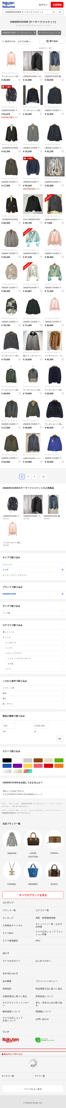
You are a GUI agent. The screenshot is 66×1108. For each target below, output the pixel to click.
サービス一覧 (8, 1076)
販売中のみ (8, 41)
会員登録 (57, 4)
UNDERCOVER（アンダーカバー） (18, 33)
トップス (34, 648)
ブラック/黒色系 (11, 760)
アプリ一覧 (40, 1076)
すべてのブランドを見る (33, 895)
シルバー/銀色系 (11, 771)
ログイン (43, 4)
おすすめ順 (24, 41)
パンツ (34, 669)
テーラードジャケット (49, 33)
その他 (35, 664)
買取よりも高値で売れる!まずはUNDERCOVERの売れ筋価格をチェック (33, 792)
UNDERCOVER (33, 594)
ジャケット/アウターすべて (35, 658)
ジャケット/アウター (34, 653)
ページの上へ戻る (33, 1089)
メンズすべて (34, 643)
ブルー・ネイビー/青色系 (11, 766)
